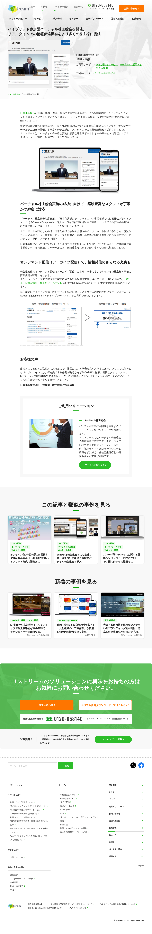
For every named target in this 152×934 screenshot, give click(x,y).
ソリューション (16, 19)
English (141, 865)
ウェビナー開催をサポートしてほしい (26, 810)
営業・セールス (17, 857)
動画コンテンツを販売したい (22, 817)
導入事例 (57, 19)
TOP (10, 94)
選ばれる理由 (117, 19)
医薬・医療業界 (17, 886)
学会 (12, 890)
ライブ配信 (65, 802)
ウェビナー (65, 810)
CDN (62, 813)
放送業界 (14, 875)
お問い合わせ (114, 813)
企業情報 (136, 19)
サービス (38, 19)
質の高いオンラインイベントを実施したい (28, 806)
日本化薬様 (26, 113)
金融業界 (14, 882)
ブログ (112, 799)
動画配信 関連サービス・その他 (74, 832)
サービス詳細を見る (95, 465)
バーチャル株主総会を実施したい (24, 813)
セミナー (73, 19)
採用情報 (78, 7)
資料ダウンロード (94, 19)
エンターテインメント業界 (22, 878)
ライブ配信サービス (107, 64)
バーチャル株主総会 (104, 73)
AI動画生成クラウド (69, 794)
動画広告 (64, 824)
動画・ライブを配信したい (22, 802)
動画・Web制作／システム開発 (73, 828)
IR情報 (44, 7)
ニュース (32, 9)
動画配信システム (68, 798)
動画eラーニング (67, 806)
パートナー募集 (60, 7)
